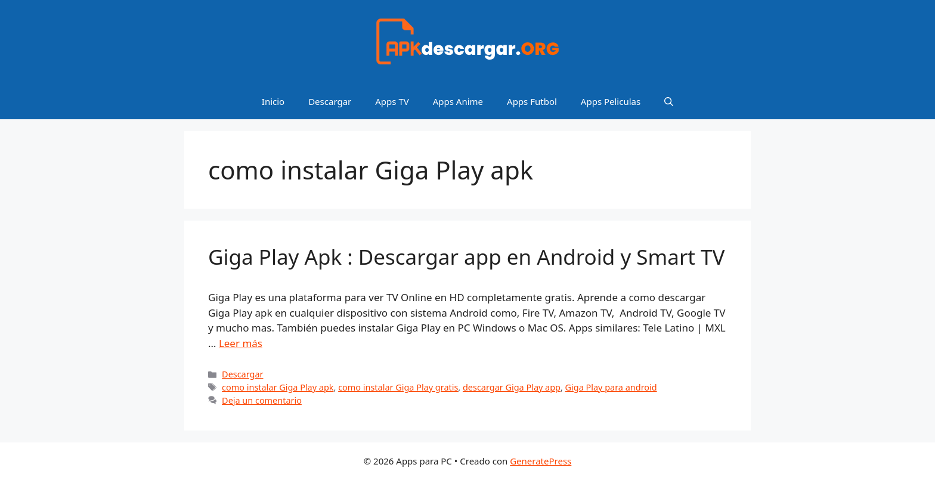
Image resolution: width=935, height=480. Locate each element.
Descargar (329, 101)
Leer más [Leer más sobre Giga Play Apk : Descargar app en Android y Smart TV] (240, 343)
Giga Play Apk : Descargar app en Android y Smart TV (466, 257)
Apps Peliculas (610, 101)
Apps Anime (458, 101)
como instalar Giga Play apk (277, 387)
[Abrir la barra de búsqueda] (668, 101)
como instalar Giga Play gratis (398, 387)
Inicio (273, 101)
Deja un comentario (262, 400)
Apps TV (391, 101)
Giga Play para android (611, 387)
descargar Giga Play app (512, 387)
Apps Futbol (532, 101)
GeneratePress (540, 461)
